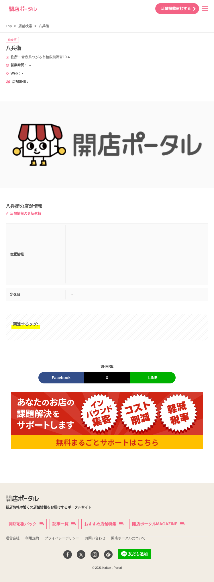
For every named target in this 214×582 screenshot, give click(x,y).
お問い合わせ (95, 538)
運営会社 (12, 538)
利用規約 (32, 538)
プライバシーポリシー (62, 538)
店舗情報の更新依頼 (23, 213)
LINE (153, 377)
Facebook (61, 377)
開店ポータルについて (128, 538)
